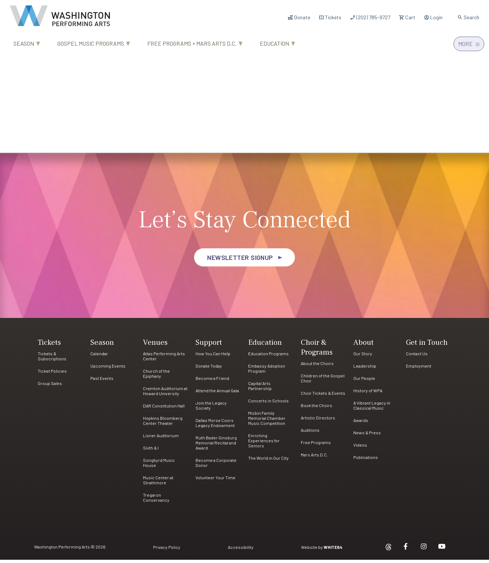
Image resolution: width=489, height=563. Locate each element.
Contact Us (417, 356)
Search (468, 17)
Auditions (310, 433)
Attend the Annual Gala (217, 393)
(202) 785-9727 (370, 17)
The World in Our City (268, 461)
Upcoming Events (108, 369)
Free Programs (316, 445)
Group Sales (50, 386)
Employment (418, 369)
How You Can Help (213, 356)
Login (433, 17)
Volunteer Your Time (215, 480)
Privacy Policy (166, 550)
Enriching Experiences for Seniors (264, 443)
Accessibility (241, 550)
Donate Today (209, 369)
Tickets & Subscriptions (52, 359)
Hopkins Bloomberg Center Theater (162, 424)
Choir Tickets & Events (323, 396)
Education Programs (268, 356)
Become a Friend (212, 381)
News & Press (367, 435)
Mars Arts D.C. (314, 457)
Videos (360, 448)
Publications (365, 460)
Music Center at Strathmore (158, 483)
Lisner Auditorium (161, 438)
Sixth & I (151, 451)
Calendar (99, 356)
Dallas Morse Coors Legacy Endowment (215, 426)
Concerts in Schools (268, 403)
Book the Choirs (316, 408)
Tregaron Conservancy (156, 501)
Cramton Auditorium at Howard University (165, 394)
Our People (364, 381)
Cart (407, 17)
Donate (299, 17)
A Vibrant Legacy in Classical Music (371, 408)
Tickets (330, 17)
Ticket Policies (52, 374)
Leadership (364, 369)
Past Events (102, 381)
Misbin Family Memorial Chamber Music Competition (266, 421)
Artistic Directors (318, 420)
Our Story (362, 356)
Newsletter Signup (240, 261)
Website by (321, 550)
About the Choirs (317, 366)
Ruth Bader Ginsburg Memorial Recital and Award (216, 446)
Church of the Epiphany (156, 377)
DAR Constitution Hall (164, 408)
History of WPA (367, 393)
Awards (360, 423)
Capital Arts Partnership (260, 389)
